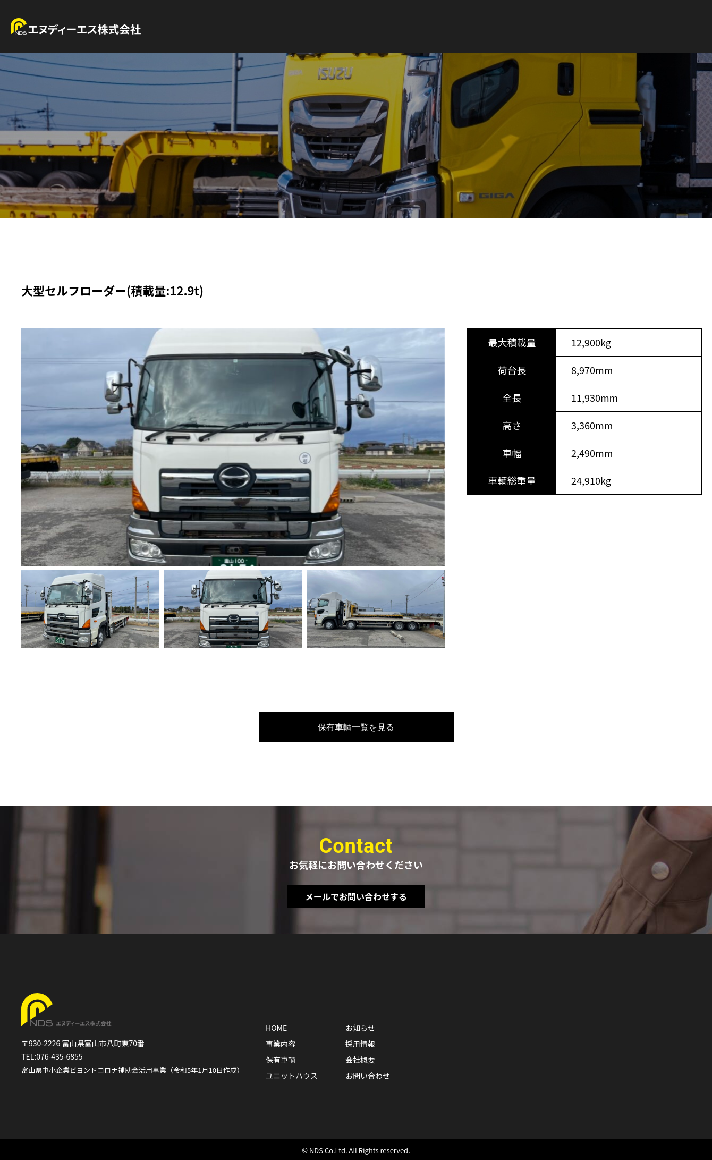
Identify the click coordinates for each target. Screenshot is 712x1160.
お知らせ (360, 1027)
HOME (276, 1027)
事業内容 (280, 1043)
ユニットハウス (292, 1075)
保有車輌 (280, 1059)
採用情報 (360, 1043)
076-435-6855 (59, 1056)
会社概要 (360, 1059)
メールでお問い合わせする (356, 896)
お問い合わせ (367, 1075)
